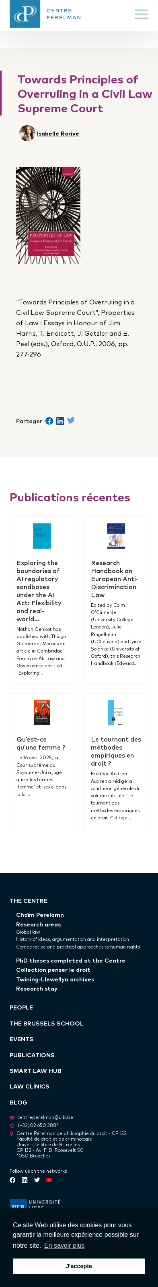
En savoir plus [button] (64, 1245)
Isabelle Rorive (58, 133)
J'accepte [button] (79, 1266)
